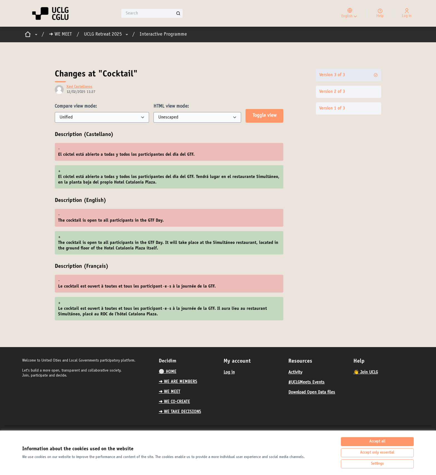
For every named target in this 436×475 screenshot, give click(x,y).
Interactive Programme (163, 34)
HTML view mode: (171, 106)
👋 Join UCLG (365, 372)
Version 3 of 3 (348, 75)
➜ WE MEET (60, 34)
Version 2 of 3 (332, 92)
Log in (229, 372)
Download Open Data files (311, 392)
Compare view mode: (76, 106)
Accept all (377, 442)
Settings (377, 464)
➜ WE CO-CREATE (174, 402)
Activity (295, 372)
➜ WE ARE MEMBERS (178, 382)
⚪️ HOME (167, 372)
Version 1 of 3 (332, 108)
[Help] (380, 13)
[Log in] (407, 13)
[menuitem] (189, 372)
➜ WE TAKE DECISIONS (180, 412)
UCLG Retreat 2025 (103, 34)
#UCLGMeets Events (306, 382)
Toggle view (264, 115)
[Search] (152, 13)
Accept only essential (377, 453)
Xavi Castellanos (79, 87)
